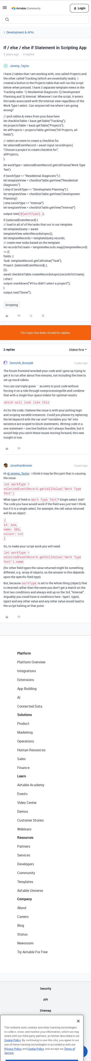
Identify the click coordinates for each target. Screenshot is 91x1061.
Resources (25, 837)
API (45, 999)
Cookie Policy (12, 1048)
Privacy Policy (13, 1057)
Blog (20, 925)
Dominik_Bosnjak (21, 363)
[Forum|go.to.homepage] (26, 8)
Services (23, 855)
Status (22, 934)
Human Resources (31, 750)
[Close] (78, 1029)
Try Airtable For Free (32, 952)
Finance (23, 767)
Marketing (25, 732)
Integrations (26, 671)
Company (24, 899)
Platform (24, 653)
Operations (25, 741)
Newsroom (25, 943)
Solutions (24, 714)
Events (22, 793)
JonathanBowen (21, 465)
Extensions (25, 679)
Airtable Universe (30, 890)
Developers (25, 864)
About (21, 907)
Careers (23, 916)
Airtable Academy (30, 785)
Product (23, 723)
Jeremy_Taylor (19, 66)
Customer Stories (30, 820)
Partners (23, 846)
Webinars (24, 829)
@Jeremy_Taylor (18, 473)
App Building (27, 688)
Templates (25, 881)
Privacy (45, 1021)
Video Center (27, 802)
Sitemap (45, 1010)
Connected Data (29, 706)
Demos (22, 811)
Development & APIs (20, 32)
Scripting (11, 305)
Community (26, 872)
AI (18, 697)
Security (45, 988)
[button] (4, 9)
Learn (21, 776)
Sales (21, 758)
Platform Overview (31, 662)
